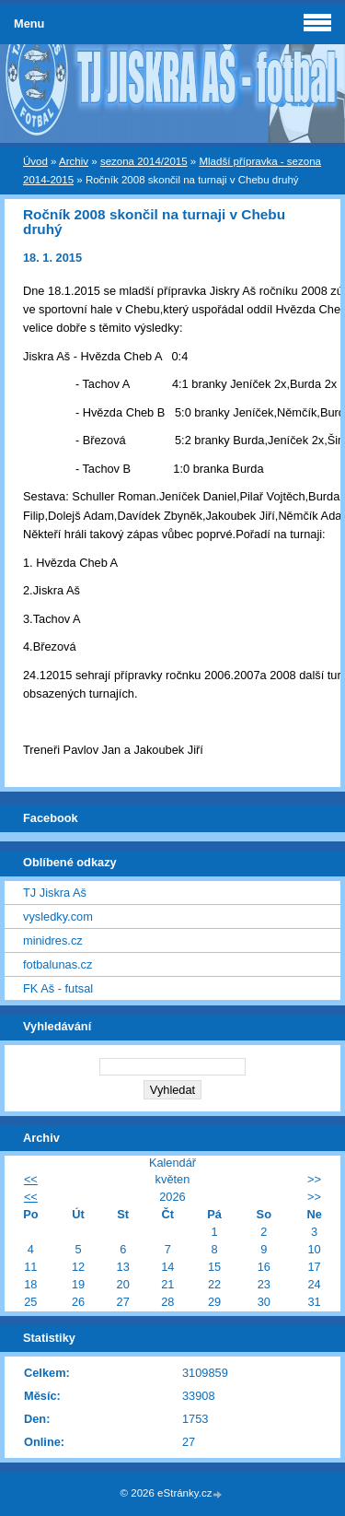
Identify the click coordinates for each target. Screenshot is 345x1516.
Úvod (35, 161)
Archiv (73, 161)
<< (31, 1179)
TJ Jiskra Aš (54, 892)
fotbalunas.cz (57, 964)
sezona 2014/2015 (144, 161)
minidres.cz (53, 940)
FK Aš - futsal (58, 988)
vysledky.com (58, 916)
